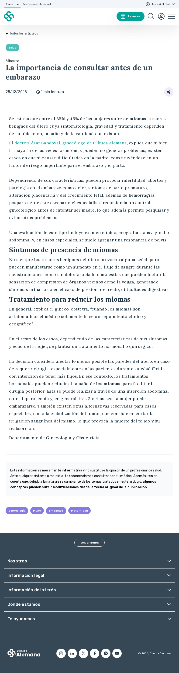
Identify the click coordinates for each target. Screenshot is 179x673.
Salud (12, 47)
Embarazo (56, 510)
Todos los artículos (23, 33)
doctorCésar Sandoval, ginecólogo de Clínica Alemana (70, 143)
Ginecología (16, 510)
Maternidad (79, 510)
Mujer (37, 510)
